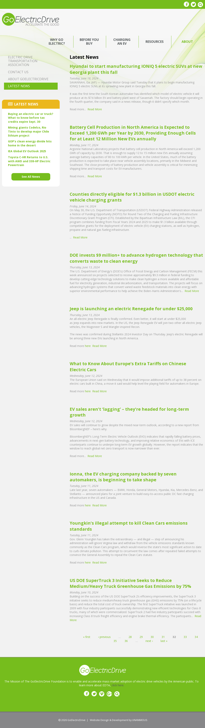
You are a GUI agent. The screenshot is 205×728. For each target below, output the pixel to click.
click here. (118, 685)
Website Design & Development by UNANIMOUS (118, 720)
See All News (31, 176)
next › (149, 641)
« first (86, 637)
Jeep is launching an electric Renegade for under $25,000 (131, 308)
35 (115, 641)
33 (185, 637)
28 (130, 637)
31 (163, 637)
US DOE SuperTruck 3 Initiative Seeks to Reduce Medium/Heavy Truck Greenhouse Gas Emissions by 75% (130, 583)
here (88, 346)
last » (164, 641)
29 (141, 637)
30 (152, 637)
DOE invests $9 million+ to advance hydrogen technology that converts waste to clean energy (136, 258)
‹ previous (104, 637)
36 (126, 641)
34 (196, 637)
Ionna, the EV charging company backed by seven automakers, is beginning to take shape (123, 477)
